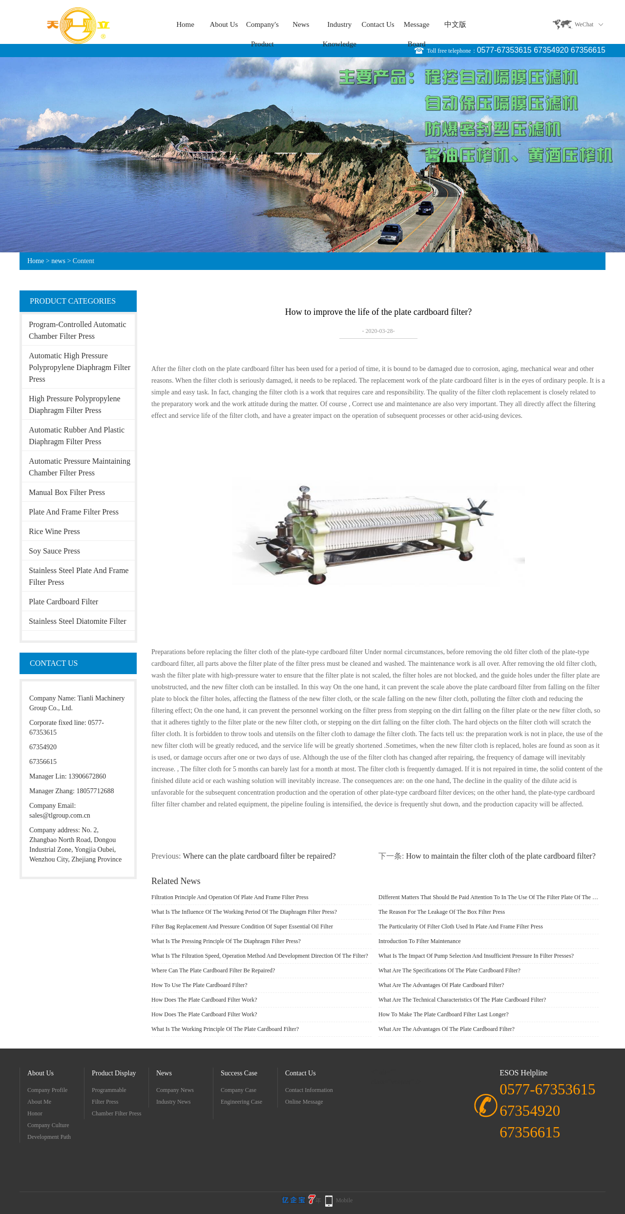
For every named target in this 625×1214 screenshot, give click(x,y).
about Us (223, 24)
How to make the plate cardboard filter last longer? (443, 1014)
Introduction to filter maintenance (419, 941)
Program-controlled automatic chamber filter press (77, 330)
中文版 (455, 24)
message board (417, 27)
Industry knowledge (339, 27)
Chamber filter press (116, 1113)
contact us (378, 24)
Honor (34, 1113)
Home (185, 24)
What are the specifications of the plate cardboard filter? (449, 970)
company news (175, 1090)
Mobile (344, 1200)
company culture (48, 1125)
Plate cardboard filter (63, 601)
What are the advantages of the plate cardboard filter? (446, 1029)
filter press (105, 1101)
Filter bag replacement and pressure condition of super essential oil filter (242, 926)
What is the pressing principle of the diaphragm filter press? (226, 941)
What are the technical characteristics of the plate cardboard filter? (462, 999)
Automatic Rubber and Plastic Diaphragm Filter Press (77, 436)
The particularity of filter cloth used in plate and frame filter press (460, 926)
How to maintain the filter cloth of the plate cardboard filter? (500, 856)
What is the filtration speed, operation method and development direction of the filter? (259, 955)
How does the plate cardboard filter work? (204, 999)
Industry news (173, 1101)
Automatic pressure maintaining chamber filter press (79, 467)
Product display (114, 1073)
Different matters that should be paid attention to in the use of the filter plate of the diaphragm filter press (488, 897)
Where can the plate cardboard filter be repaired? (259, 856)
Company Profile (47, 1090)
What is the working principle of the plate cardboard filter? (225, 1029)
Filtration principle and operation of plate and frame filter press (230, 897)
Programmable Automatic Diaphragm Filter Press (118, 1091)
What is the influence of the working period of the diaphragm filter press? (244, 911)
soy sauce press (54, 551)
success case (239, 1073)
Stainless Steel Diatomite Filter (77, 621)
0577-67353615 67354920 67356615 (541, 50)
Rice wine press (54, 531)
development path (49, 1136)
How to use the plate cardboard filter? (199, 985)
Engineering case (241, 1101)
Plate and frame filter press (74, 512)
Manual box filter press (67, 492)
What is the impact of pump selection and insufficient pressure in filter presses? (476, 955)
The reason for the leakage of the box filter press (441, 911)
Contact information (309, 1090)
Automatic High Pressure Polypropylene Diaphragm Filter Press (79, 367)
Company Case (238, 1090)
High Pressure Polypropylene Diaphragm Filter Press (75, 404)
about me (39, 1101)
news (300, 24)
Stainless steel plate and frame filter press (78, 576)
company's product (262, 27)
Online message (304, 1101)
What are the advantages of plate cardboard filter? (441, 985)
